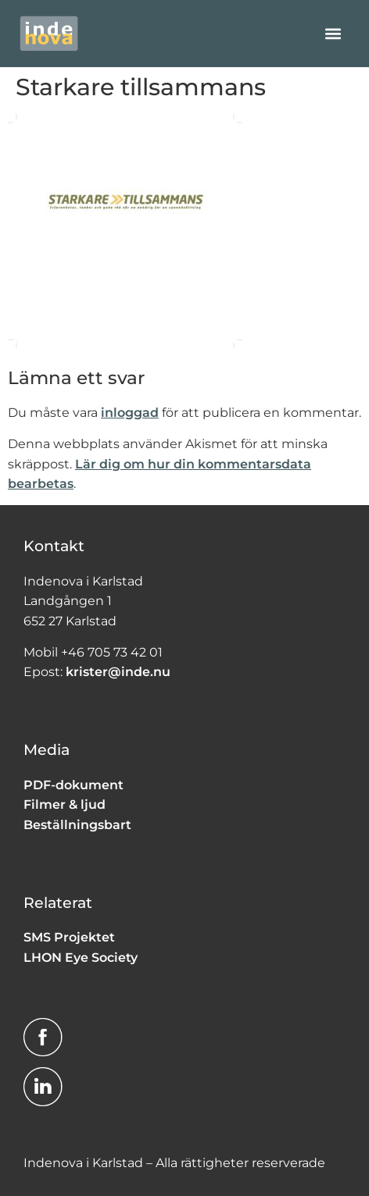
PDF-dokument (73, 785)
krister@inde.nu (118, 671)
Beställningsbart (77, 824)
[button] (333, 33)
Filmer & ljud (64, 804)
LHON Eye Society (80, 957)
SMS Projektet (69, 937)
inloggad (130, 412)
